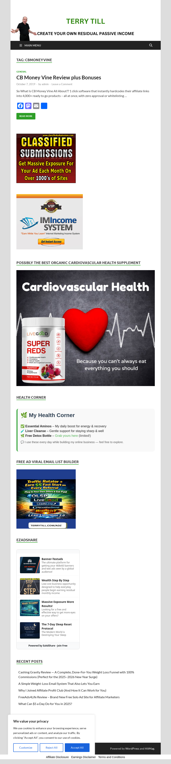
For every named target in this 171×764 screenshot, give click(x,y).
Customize (25, 747)
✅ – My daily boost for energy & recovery (64, 426)
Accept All (77, 747)
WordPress (132, 748)
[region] (51, 735)
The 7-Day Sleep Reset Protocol (57, 626)
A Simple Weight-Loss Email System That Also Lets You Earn (59, 683)
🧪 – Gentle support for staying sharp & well (62, 431)
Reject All (52, 747)
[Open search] (151, 45)
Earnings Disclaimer (83, 757)
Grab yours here (66, 435)
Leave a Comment (62, 84)
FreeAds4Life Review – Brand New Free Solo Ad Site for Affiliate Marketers (69, 697)
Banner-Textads (52, 559)
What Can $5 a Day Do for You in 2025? (45, 704)
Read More (24, 115)
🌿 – (38, 435)
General (21, 71)
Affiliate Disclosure (57, 757)
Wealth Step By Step (55, 580)
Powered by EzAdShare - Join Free (47, 645)
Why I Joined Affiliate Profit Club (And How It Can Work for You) (62, 690)
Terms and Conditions (111, 757)
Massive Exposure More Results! (58, 604)
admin (45, 84)
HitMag (149, 748)
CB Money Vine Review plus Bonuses (58, 77)
